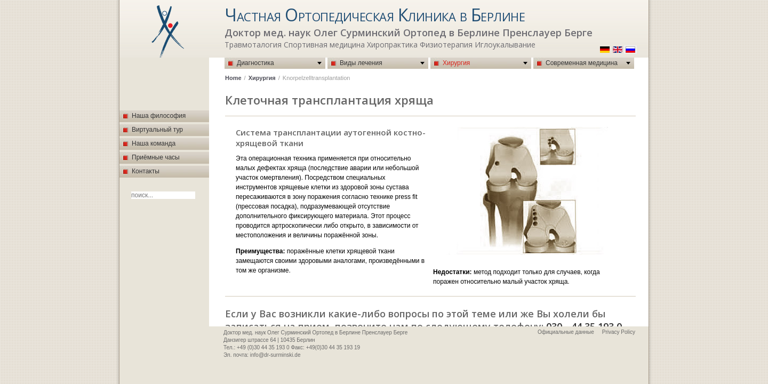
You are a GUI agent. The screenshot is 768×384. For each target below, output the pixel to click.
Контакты (145, 171)
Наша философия (159, 115)
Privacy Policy (618, 332)
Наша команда (153, 143)
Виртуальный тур (157, 129)
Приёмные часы (156, 157)
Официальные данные (566, 332)
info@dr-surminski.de (275, 355)
